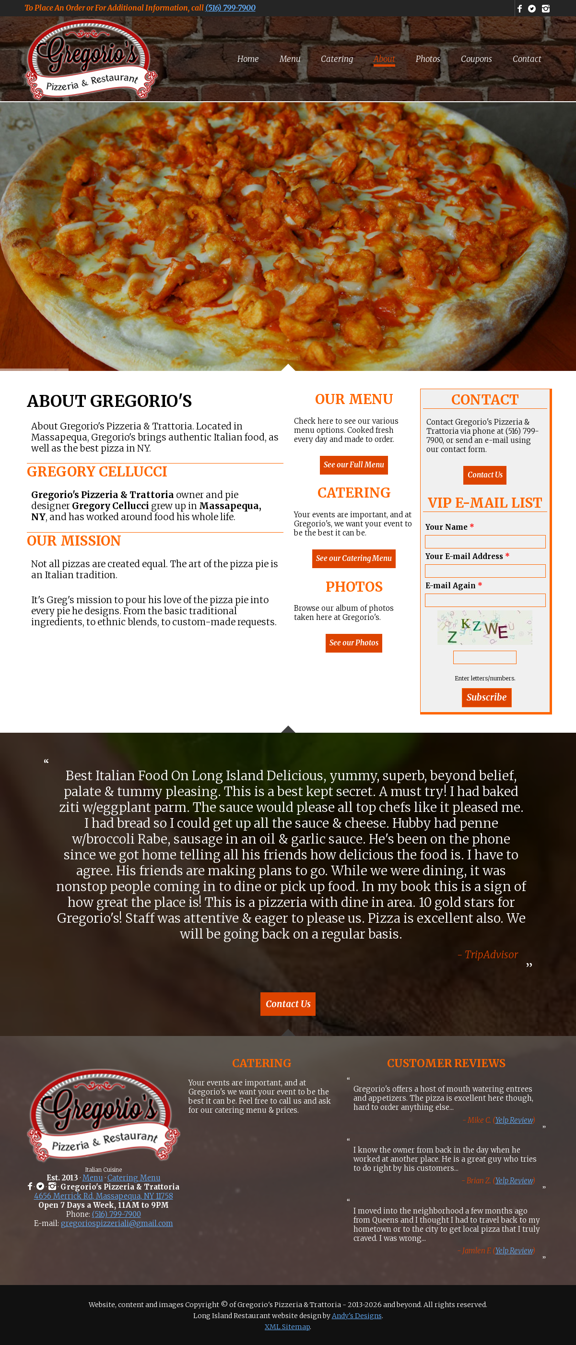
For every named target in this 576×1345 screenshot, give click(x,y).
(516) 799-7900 (230, 7)
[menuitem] (248, 59)
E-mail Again (453, 585)
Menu (290, 59)
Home (248, 59)
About (384, 59)
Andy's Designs (357, 1315)
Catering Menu (134, 1177)
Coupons (476, 59)
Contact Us (485, 474)
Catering (337, 59)
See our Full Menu (354, 464)
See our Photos (353, 642)
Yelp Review (513, 1120)
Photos (428, 59)
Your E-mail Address (467, 556)
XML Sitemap (287, 1326)
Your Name (449, 527)
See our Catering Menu (354, 558)
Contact (527, 59)
